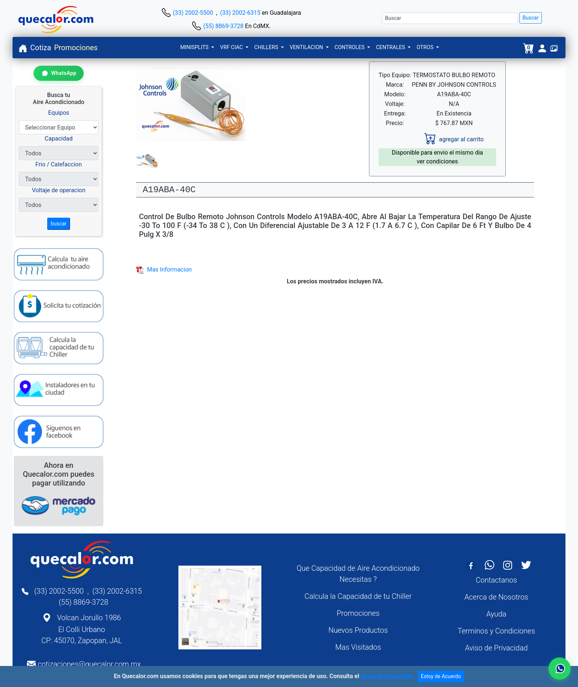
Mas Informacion (164, 269)
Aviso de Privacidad (496, 647)
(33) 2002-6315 (240, 12)
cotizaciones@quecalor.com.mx (89, 664)
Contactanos (496, 580)
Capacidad (59, 138)
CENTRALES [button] (391, 47)
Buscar (531, 18)
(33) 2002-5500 (193, 12)
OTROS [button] (426, 47)
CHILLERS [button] (266, 47)
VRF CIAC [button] (232, 47)
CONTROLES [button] (350, 47)
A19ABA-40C (169, 190)
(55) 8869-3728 (223, 26)
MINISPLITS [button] (195, 47)
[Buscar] (450, 18)
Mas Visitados (358, 647)
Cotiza (40, 47)
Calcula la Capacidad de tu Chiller (358, 596)
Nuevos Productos (358, 630)
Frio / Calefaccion (58, 164)
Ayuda (496, 614)
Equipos (58, 112)
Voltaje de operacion (58, 190)
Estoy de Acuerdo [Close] (441, 677)
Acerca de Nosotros (496, 597)
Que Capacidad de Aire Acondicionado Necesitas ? (358, 574)
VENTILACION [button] (307, 47)
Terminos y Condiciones (496, 630)
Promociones (76, 47)
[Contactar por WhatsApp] (59, 73)
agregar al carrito (454, 139)
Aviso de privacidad (386, 677)
